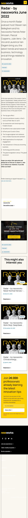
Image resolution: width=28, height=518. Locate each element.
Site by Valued (18, 501)
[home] (7, 3)
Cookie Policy (18, 510)
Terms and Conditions (21, 514)
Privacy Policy (18, 506)
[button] (25, 2)
